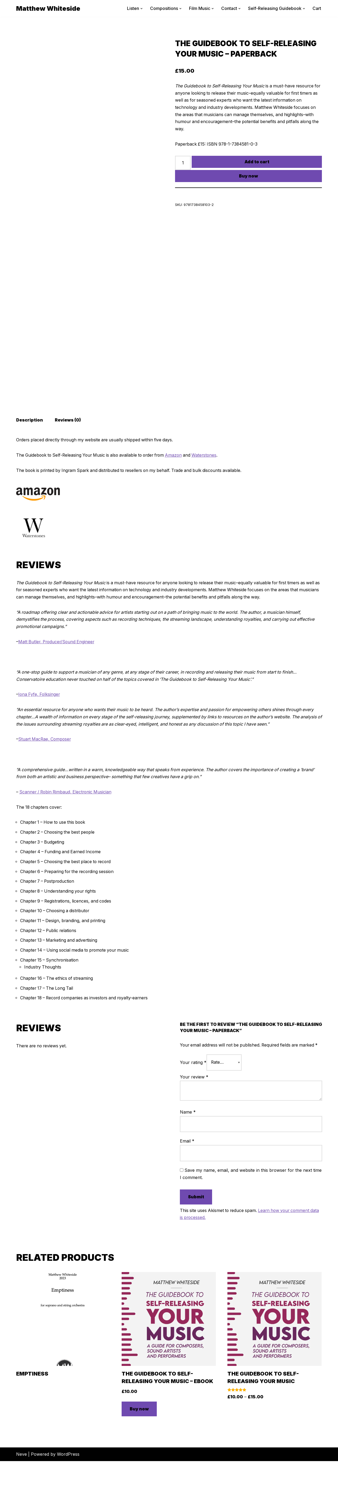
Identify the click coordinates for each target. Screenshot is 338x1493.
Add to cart (257, 162)
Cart (316, 8)
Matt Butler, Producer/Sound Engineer (57, 663)
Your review (194, 1109)
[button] (141, 9)
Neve (21, 1486)
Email (187, 1173)
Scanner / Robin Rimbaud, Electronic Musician (67, 815)
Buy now (248, 177)
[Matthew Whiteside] (48, 8)
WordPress (68, 1486)
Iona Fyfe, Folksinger (39, 716)
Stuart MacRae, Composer (45, 761)
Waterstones (212, 476)
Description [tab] (29, 440)
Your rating (193, 1094)
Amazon (180, 476)
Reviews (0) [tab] (68, 440)
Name (188, 1144)
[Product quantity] (183, 164)
